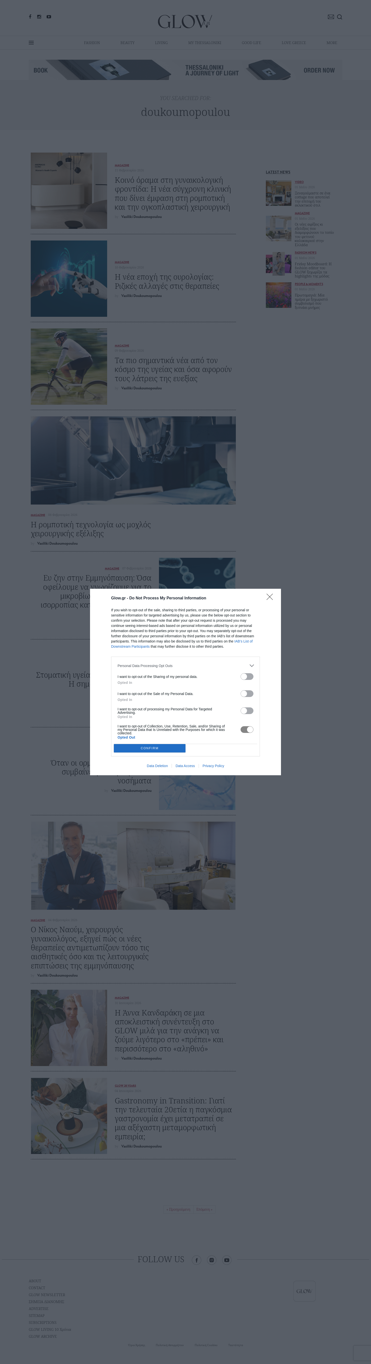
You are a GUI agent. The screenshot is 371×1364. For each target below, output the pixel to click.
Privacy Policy (213, 766)
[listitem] (185, 665)
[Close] (271, 598)
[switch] (247, 676)
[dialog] (185, 682)
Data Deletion (157, 766)
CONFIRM (149, 748)
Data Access (185, 766)
